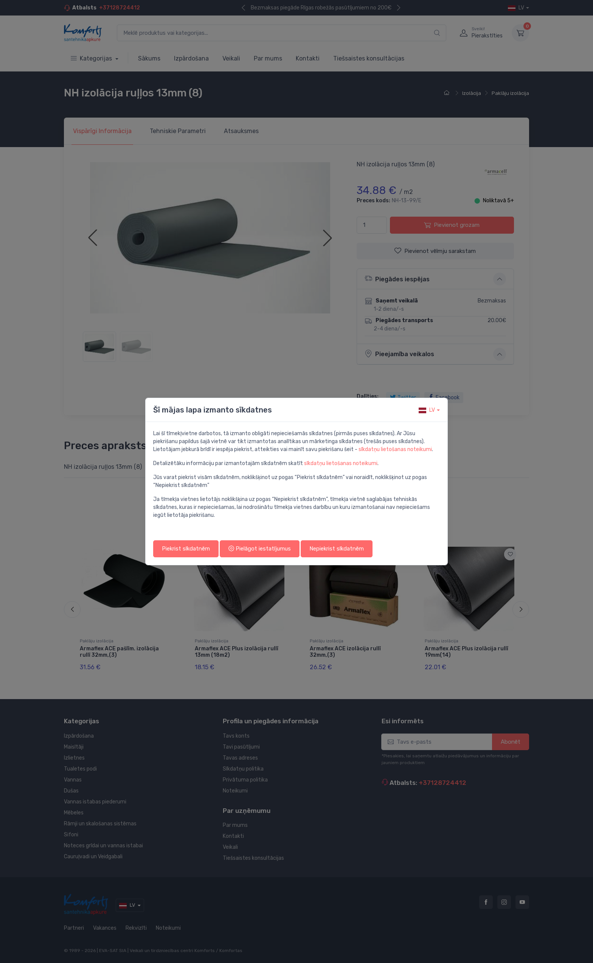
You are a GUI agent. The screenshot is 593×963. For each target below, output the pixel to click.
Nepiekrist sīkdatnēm (336, 548)
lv (427, 410)
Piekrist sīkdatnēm (186, 548)
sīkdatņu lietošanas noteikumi (395, 449)
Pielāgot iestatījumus (259, 548)
